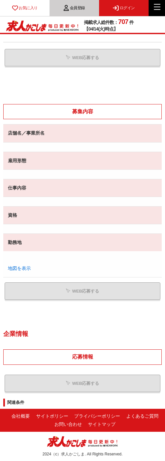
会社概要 (20, 416)
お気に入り (25, 8)
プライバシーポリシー (97, 416)
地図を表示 (19, 268)
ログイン (124, 8)
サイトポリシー (52, 416)
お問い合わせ (68, 424)
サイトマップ (101, 424)
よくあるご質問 (142, 416)
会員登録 (74, 8)
